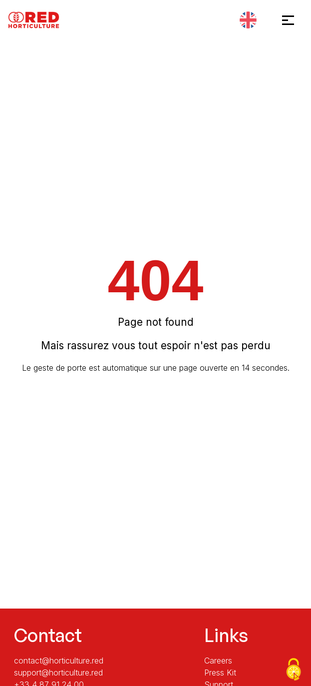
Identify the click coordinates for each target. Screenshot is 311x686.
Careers (218, 661)
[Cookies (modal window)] (293, 669)
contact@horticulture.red (58, 661)
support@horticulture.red (58, 673)
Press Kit (220, 673)
